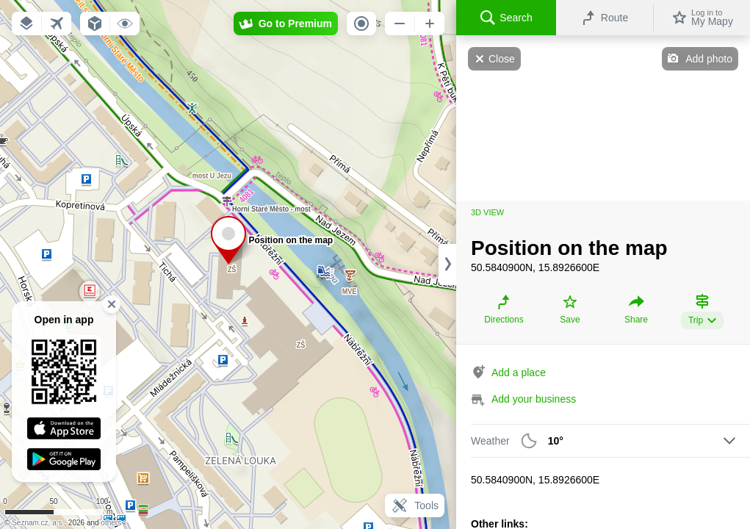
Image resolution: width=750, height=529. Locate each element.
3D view (487, 212)
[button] (26, 23)
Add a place (518, 372)
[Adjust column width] (447, 264)
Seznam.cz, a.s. (38, 523)
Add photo (708, 59)
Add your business (533, 399)
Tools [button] (415, 505)
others (111, 523)
